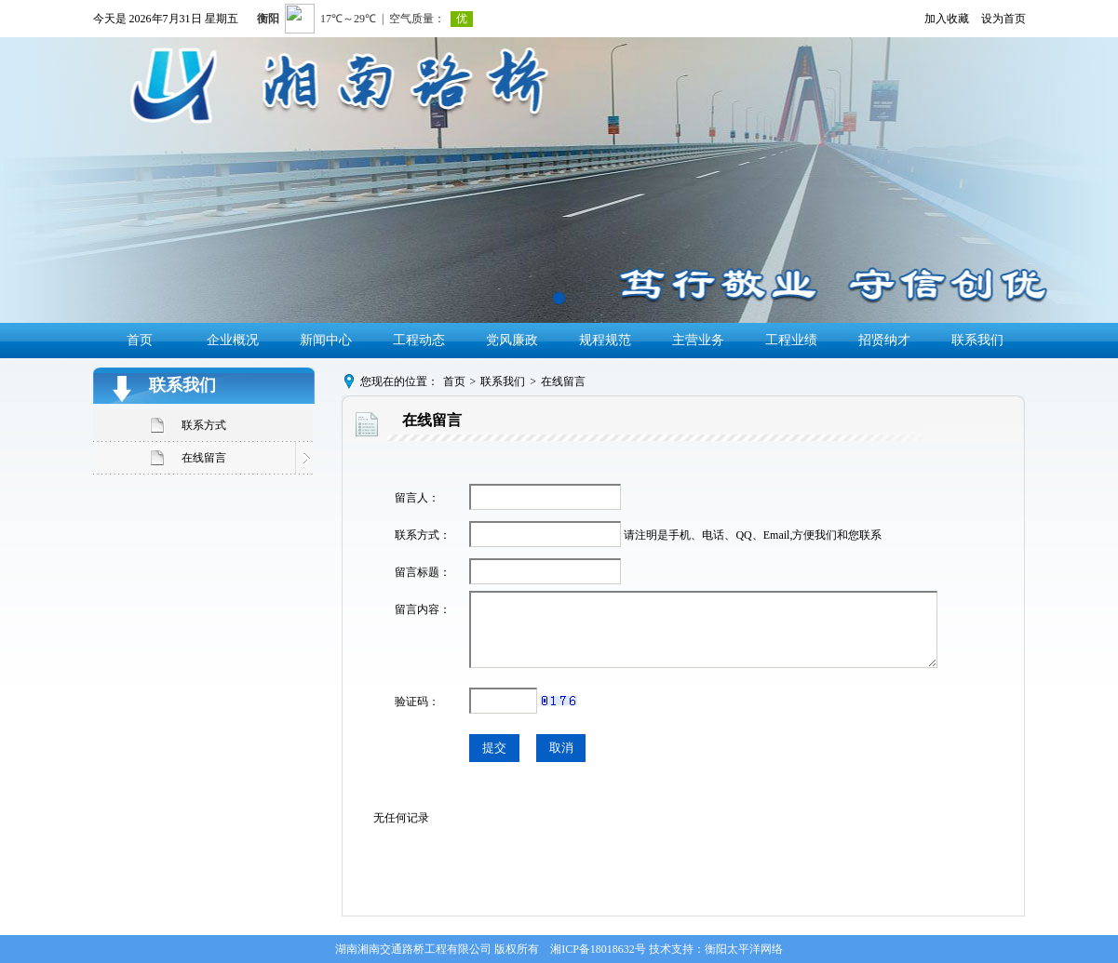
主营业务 (698, 340)
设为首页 (1003, 18)
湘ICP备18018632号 (598, 949)
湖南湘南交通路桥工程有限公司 (413, 949)
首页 (140, 340)
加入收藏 (946, 18)
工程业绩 (791, 340)
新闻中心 (326, 340)
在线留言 (204, 457)
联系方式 (204, 425)
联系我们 (977, 340)
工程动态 (419, 340)
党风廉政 (512, 340)
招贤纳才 (884, 340)
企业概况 (233, 340)
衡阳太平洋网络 (744, 949)
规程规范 (605, 340)
